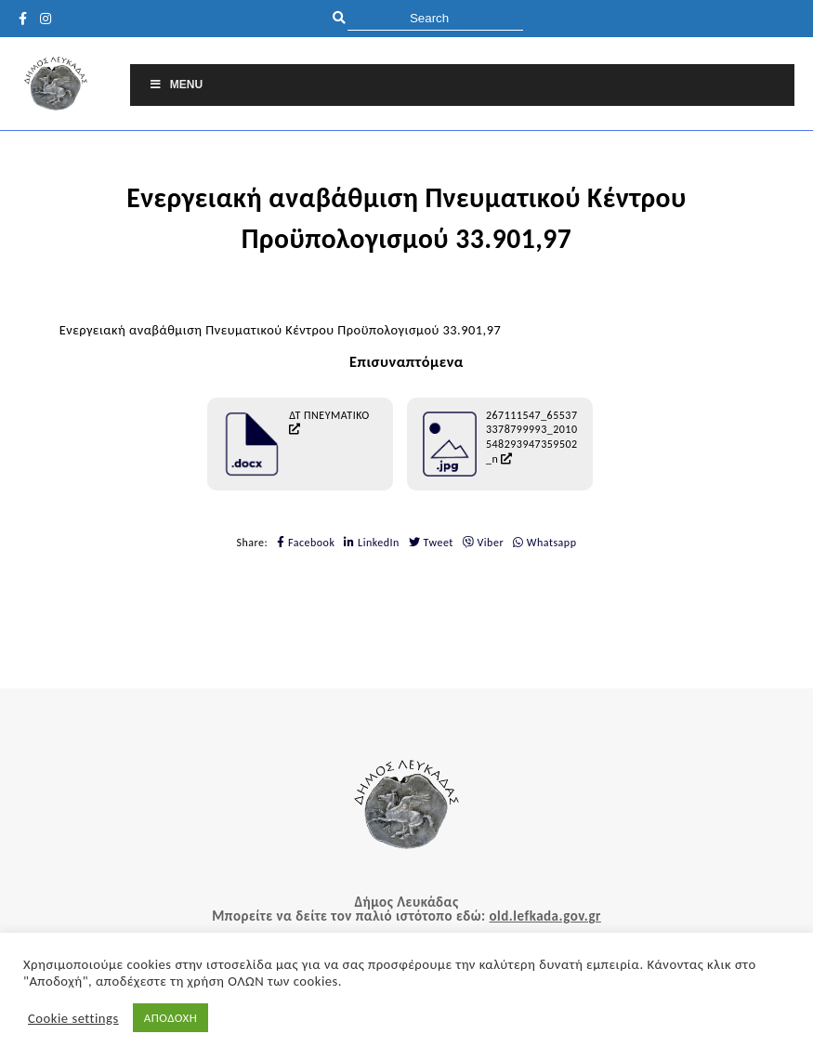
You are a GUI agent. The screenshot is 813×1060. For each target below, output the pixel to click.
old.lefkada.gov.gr (544, 916)
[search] (435, 18)
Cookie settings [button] (73, 1018)
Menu (176, 84)
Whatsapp (544, 542)
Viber (483, 542)
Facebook (305, 542)
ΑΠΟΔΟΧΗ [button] (171, 1018)
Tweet (431, 542)
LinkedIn (372, 542)
